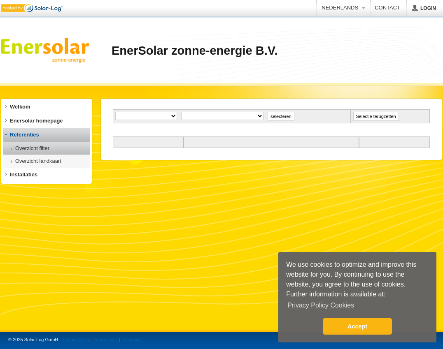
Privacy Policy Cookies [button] (320, 305)
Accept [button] (357, 326)
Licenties (131, 339)
